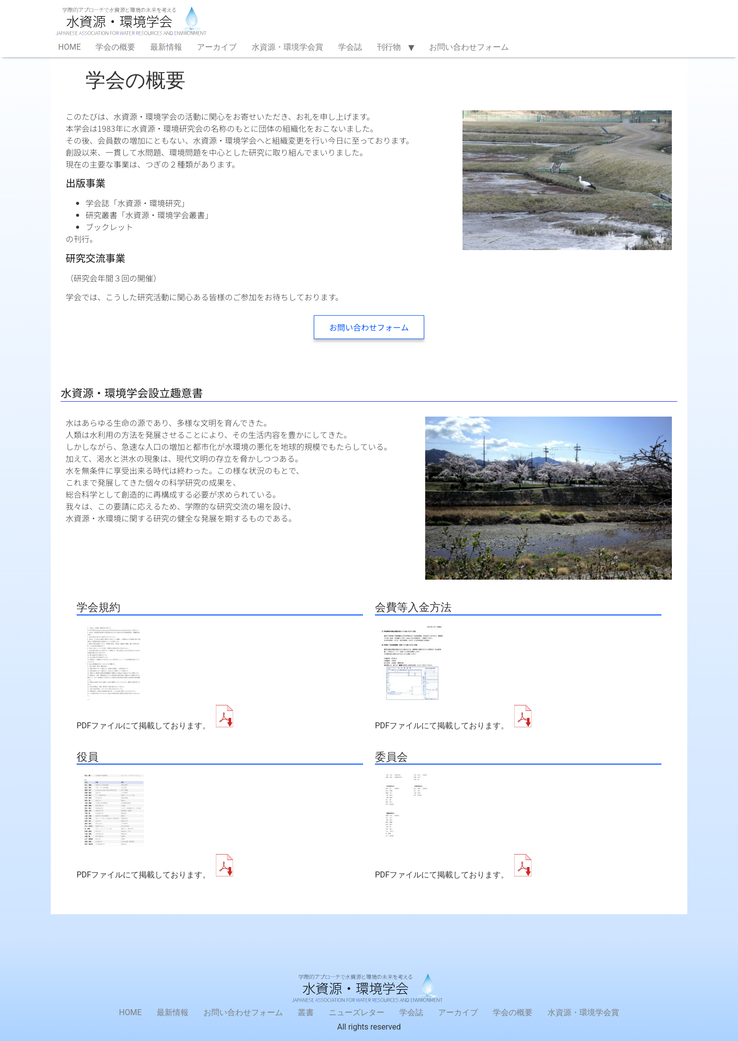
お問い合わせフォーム (469, 47)
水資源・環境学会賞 (287, 47)
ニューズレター (356, 1012)
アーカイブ (217, 47)
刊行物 (389, 47)
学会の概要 (115, 47)
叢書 (306, 1012)
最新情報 (166, 47)
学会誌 (350, 47)
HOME (69, 47)
